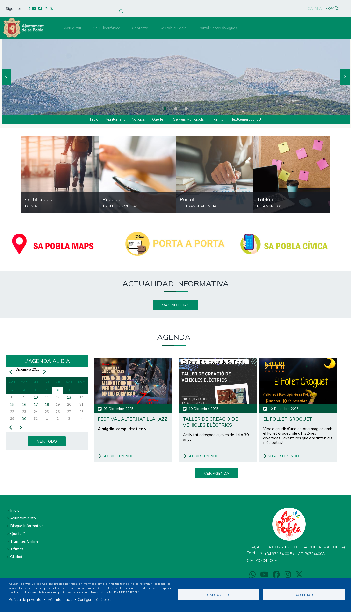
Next (345, 77)
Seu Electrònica (106, 27)
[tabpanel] (176, 77)
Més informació (61, 599)
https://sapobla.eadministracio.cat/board (291, 174)
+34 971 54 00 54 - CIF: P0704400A (297, 553)
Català (312, 8)
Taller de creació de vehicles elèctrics (213, 423)
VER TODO (47, 443)
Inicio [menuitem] (90, 119)
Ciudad (16, 556)
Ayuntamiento (23, 517)
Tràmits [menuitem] (219, 119)
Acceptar (304, 594)
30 (24, 421)
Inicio (15, 509)
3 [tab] (186, 108)
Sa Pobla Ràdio (173, 27)
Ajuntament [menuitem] (112, 119)
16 (24, 406)
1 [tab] (165, 108)
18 (46, 406)
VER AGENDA (216, 474)
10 (35, 398)
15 (12, 406)
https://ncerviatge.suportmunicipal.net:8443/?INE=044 (60, 174)
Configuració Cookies (97, 599)
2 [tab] (175, 108)
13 (69, 398)
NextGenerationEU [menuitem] (249, 119)
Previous (6, 77)
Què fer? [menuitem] (158, 119)
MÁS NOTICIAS (175, 305)
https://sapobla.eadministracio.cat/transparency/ (214, 174)
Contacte (140, 27)
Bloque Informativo (27, 525)
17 (35, 406)
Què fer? (17, 532)
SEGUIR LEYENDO (119, 457)
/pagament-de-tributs (137, 174)
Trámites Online (24, 540)
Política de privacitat (26, 599)
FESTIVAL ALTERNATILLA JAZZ (130, 423)
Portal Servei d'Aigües (217, 27)
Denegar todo (218, 594)
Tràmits (17, 548)
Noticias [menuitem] (137, 119)
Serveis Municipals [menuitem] (189, 119)
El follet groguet (290, 419)
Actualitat (72, 27)
